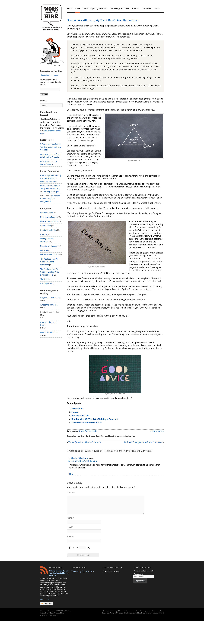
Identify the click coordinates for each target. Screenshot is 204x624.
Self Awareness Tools (49, 254)
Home (69, 8)
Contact (135, 8)
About (157, 8)
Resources (146, 8)
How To (43, 234)
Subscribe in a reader (50, 75)
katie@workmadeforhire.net (154, 616)
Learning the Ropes (48, 181)
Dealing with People (48, 217)
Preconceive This (80, 415)
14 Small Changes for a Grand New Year (143, 442)
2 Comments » (157, 431)
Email (70, 530)
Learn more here (157, 614)
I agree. (75, 412)
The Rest (43, 279)
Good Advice (101, 436)
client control (78, 436)
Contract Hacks (46, 212)
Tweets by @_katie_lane (82, 574)
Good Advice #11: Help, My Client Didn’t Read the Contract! (103, 20)
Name (70, 521)
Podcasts (44, 250)
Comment (71, 492)
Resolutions (77, 408)
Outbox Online (53, 618)
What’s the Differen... (49, 305)
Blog (77, 8)
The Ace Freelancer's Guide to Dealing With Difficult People (49, 272)
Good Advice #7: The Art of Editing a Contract (94, 419)
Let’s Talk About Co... (49, 332)
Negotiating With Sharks (50, 297)
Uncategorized (46, 283)
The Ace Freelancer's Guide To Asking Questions (49, 262)
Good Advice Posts (88, 431)
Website (70, 539)
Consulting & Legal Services (95, 8)
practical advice (127, 436)
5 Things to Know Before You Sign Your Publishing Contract (50, 147)
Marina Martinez (79, 458)
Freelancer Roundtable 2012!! (86, 422)
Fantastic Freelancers (49, 221)
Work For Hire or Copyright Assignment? (50, 198)
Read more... (45, 602)
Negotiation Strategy (49, 246)
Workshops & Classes (120, 8)
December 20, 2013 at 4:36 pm (82, 461)
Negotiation (113, 436)
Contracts (90, 436)
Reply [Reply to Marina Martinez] (70, 473)
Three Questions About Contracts (84, 442)
